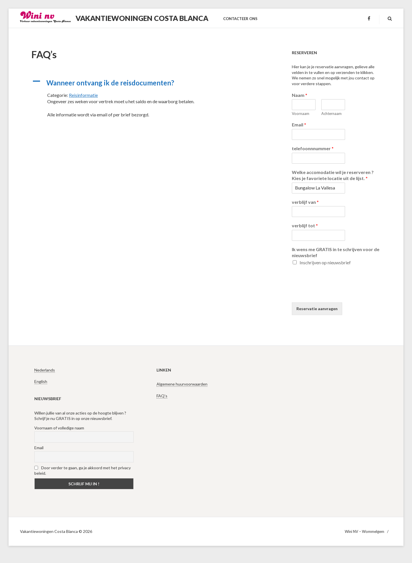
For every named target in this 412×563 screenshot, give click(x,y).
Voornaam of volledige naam (59, 427)
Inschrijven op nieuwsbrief (325, 262)
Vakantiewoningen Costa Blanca (142, 18)
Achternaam (331, 113)
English (40, 381)
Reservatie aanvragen (317, 308)
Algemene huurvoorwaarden (182, 384)
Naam (299, 95)
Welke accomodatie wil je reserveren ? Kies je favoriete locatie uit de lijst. (333, 175)
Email (299, 124)
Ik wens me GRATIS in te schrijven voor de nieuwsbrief (335, 252)
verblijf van (305, 202)
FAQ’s (162, 395)
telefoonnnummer (313, 148)
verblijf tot (305, 225)
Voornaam (300, 113)
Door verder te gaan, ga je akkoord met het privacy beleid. (82, 470)
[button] (151, 83)
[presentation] (335, 292)
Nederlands (44, 369)
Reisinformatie (83, 95)
